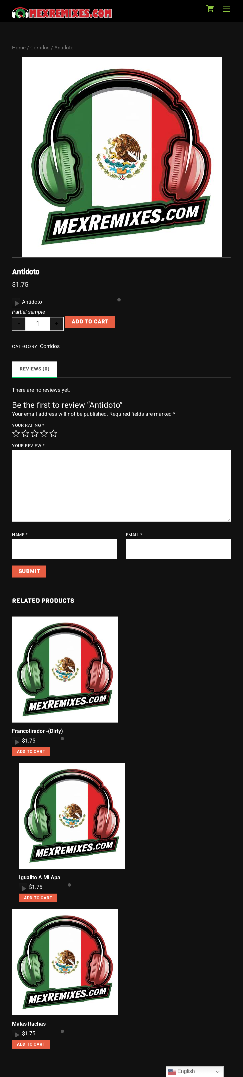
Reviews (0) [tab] (35, 369)
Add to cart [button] (31, 751)
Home (19, 48)
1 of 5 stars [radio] (16, 433)
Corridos (40, 48)
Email (134, 534)
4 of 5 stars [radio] (44, 433)
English (181, 1072)
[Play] (16, 303)
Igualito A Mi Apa (39, 877)
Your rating (28, 425)
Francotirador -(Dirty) (37, 731)
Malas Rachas (29, 1024)
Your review (28, 445)
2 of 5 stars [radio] (25, 433)
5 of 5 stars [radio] (53, 433)
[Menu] (226, 9)
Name (20, 534)
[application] (16, 303)
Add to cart (90, 321)
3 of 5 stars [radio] (35, 433)
